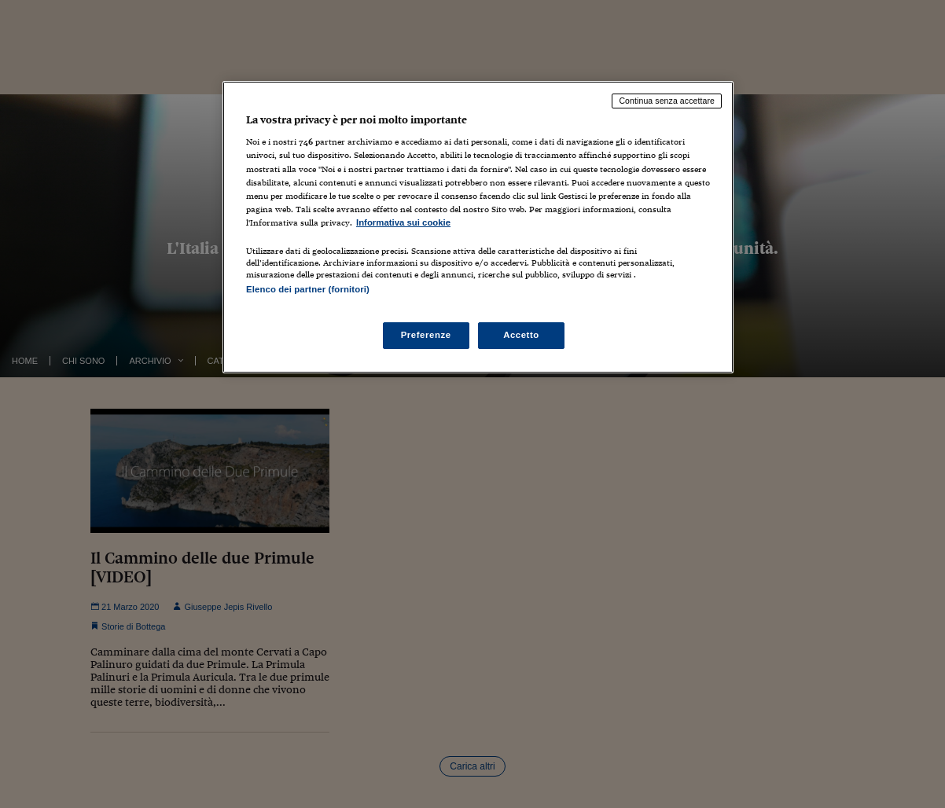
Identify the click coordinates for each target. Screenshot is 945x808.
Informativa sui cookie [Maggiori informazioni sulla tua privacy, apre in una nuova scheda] (403, 222)
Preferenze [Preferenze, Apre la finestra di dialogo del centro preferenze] (426, 335)
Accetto (521, 335)
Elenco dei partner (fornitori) (308, 289)
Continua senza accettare (667, 100)
